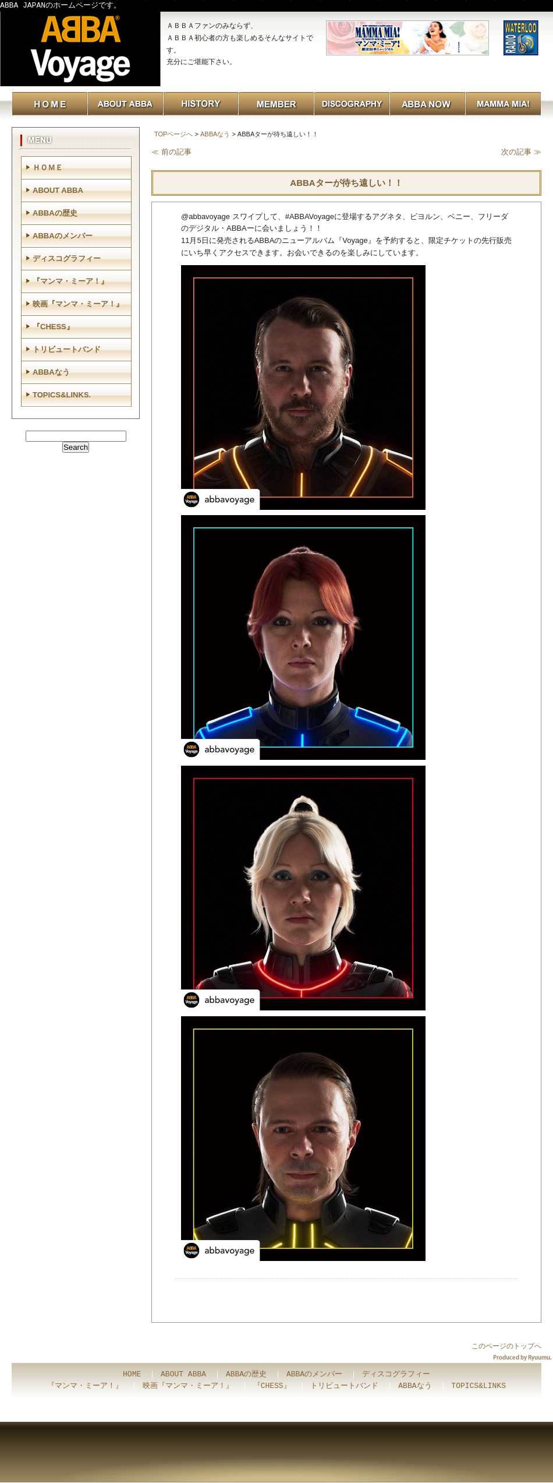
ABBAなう (215, 134)
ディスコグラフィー (67, 258)
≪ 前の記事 (171, 151)
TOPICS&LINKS (478, 1386)
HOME (132, 1374)
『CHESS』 (53, 326)
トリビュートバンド (67, 349)
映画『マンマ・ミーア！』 (78, 304)
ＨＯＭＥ (48, 167)
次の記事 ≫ (521, 151)
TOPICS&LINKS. (62, 394)
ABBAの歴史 (55, 213)
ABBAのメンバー (63, 235)
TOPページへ (173, 134)
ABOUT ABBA (58, 190)
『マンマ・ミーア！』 (70, 281)
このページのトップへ (506, 1346)
